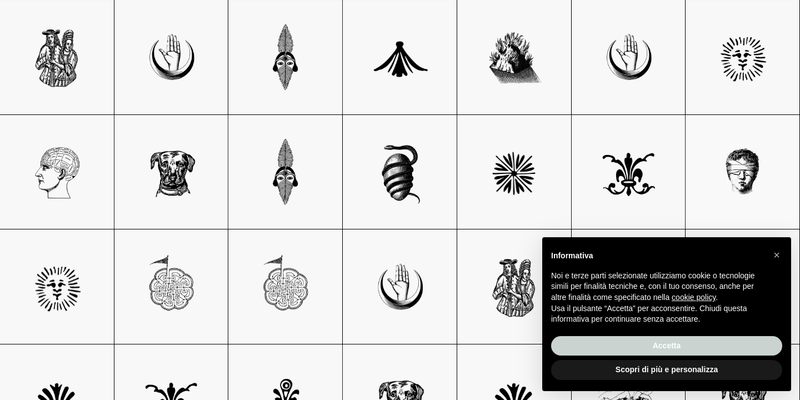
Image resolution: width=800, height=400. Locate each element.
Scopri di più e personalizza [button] (667, 369)
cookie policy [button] (694, 297)
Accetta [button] (667, 345)
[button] (777, 255)
